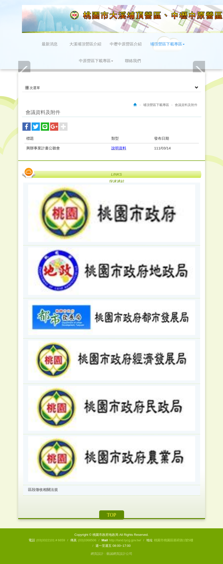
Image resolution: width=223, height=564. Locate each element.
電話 (31, 540)
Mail (105, 540)
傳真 (73, 540)
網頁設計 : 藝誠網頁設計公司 (111, 554)
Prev (24, 72)
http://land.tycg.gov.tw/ (125, 540)
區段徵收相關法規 (43, 489)
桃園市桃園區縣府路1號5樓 (173, 540)
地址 (149, 540)
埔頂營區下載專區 (156, 105)
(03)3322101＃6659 (50, 540)
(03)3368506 (87, 540)
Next (199, 72)
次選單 (111, 87)
